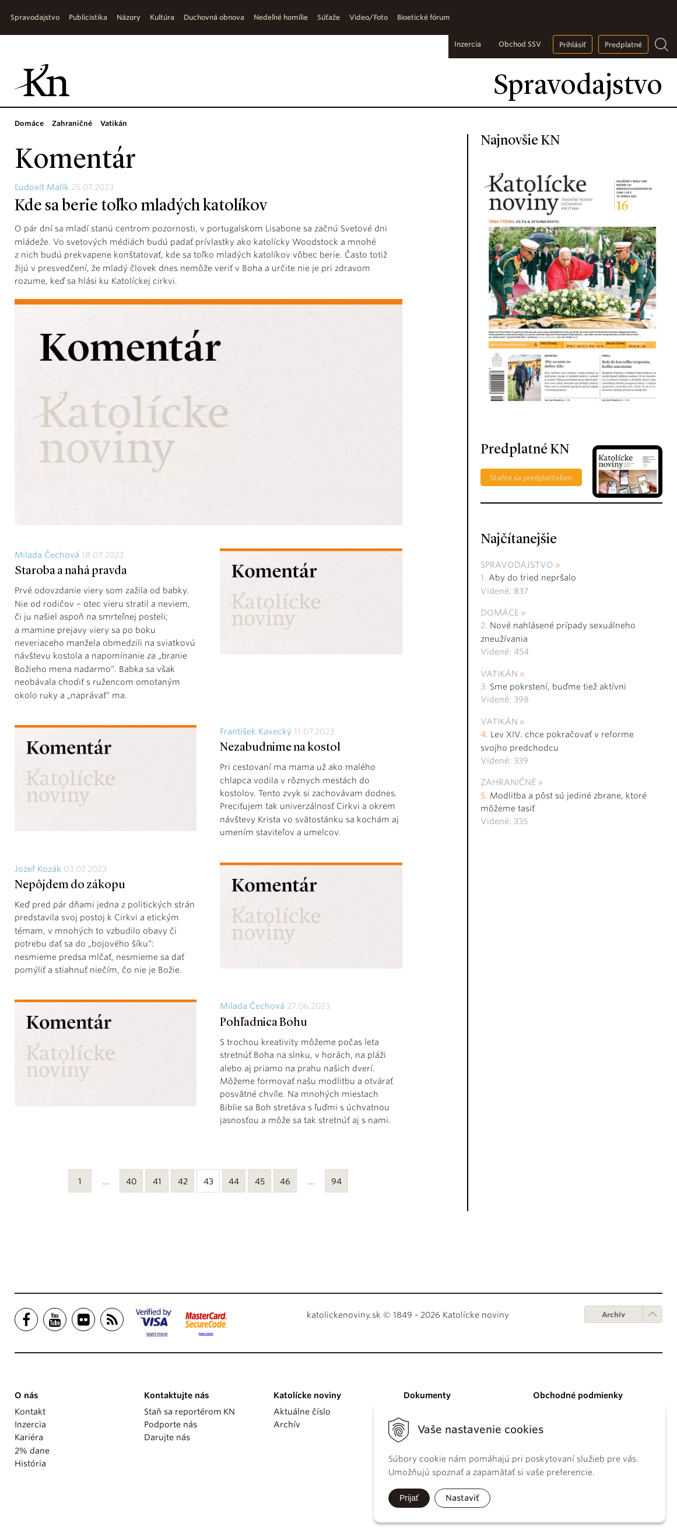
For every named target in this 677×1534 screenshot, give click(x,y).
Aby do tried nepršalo (532, 577)
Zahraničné (508, 782)
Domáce (499, 612)
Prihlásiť (572, 44)
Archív (613, 1314)
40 (131, 1181)
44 (234, 1181)
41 (157, 1181)
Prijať (409, 1498)
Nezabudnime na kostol (280, 748)
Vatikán (499, 673)
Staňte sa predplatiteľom (531, 477)
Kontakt (30, 1411)
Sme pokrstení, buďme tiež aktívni (558, 686)
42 (183, 1181)
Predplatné (623, 44)
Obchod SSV (520, 44)
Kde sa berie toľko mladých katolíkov (141, 206)
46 (285, 1181)
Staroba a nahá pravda (71, 571)
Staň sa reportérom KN (189, 1411)
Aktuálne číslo (302, 1411)
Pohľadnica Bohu (263, 1023)
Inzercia (467, 44)
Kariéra (29, 1437)
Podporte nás (170, 1424)
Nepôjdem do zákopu (70, 885)
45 (260, 1181)
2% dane (32, 1450)
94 (336, 1181)
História (30, 1463)
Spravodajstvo (516, 564)
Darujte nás (167, 1437)
